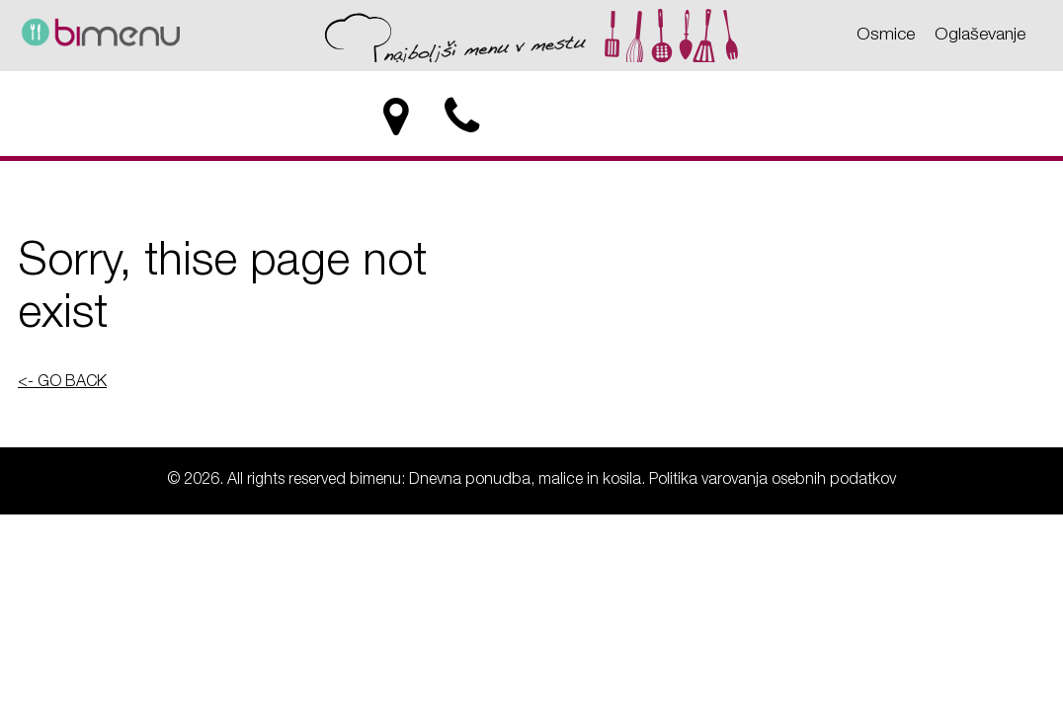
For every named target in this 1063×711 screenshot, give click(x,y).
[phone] (464, 117)
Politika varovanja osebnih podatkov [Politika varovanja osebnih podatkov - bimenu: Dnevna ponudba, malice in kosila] (772, 481)
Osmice (886, 35)
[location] (396, 117)
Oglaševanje (980, 35)
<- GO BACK (62, 383)
